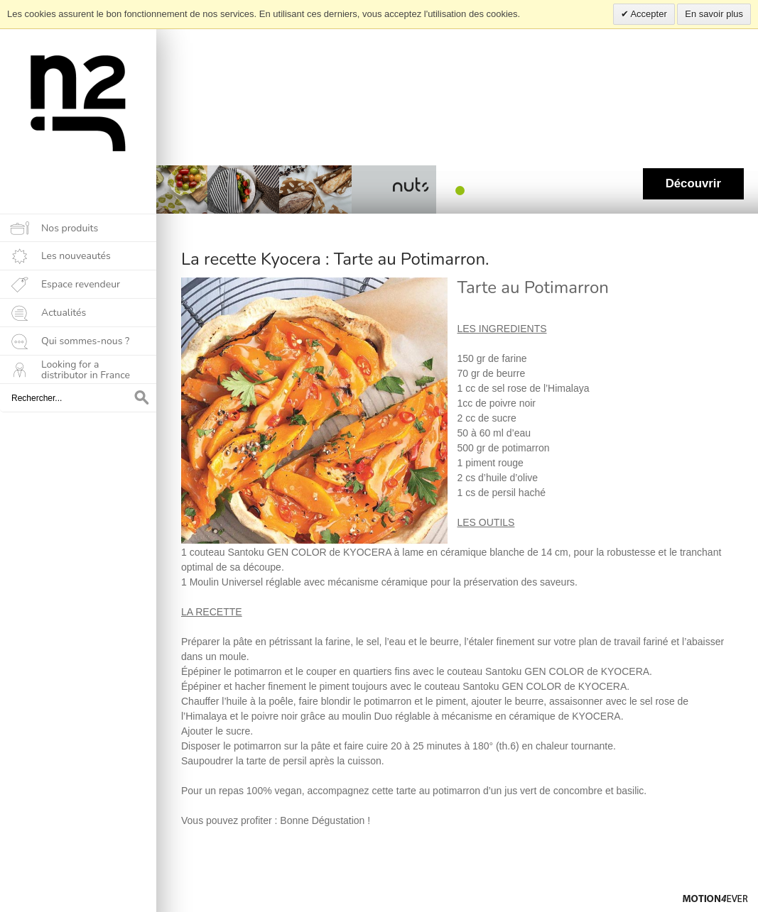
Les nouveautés (76, 256)
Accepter (648, 14)
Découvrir (693, 183)
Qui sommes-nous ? (85, 341)
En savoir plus (714, 14)
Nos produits (69, 228)
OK (142, 398)
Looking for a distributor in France (85, 370)
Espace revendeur (80, 284)
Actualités (63, 312)
